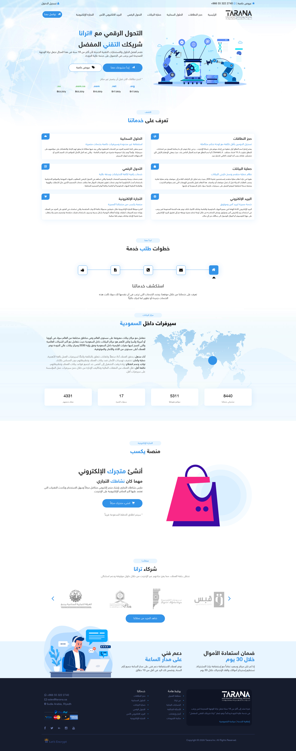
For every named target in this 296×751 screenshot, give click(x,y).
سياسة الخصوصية (227, 721)
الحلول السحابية (175, 14)
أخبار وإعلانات (175, 714)
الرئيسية (212, 14)
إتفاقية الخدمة (243, 721)
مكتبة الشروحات (174, 718)
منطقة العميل (174, 696)
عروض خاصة (246, 3)
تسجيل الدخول (50, 3)
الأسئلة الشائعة (174, 709)
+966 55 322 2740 (223, 3)
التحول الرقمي (134, 14)
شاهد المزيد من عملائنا (145, 618)
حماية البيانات (154, 14)
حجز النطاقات (195, 14)
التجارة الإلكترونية (85, 14)
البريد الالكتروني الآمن (110, 14)
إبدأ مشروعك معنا (123, 67)
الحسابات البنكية (173, 705)
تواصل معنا (52, 14)
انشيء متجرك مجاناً (122, 503)
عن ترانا (177, 700)
